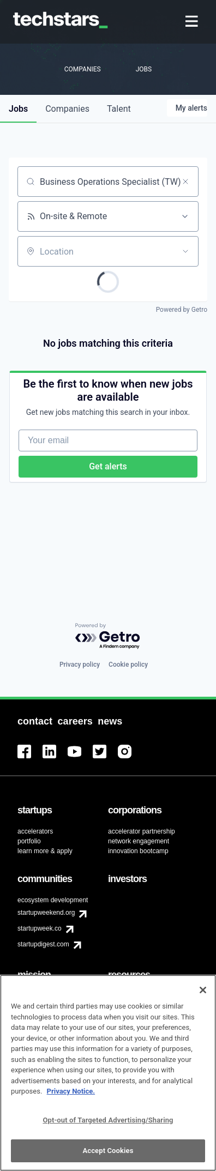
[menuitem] (193, 22)
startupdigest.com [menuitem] (43, 944)
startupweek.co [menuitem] (39, 928)
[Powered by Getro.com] (108, 636)
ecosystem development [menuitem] (52, 900)
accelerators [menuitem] (35, 831)
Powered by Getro (181, 309)
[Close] (203, 990)
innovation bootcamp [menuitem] (138, 851)
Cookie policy (128, 664)
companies (67, 109)
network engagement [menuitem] (138, 841)
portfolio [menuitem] (29, 841)
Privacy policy (79, 664)
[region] (108, 1073)
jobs (18, 109)
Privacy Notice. (71, 1091)
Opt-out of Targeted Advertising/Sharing (108, 1120)
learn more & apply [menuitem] (45, 851)
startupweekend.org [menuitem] (46, 912)
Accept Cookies (107, 1150)
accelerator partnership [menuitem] (141, 831)
